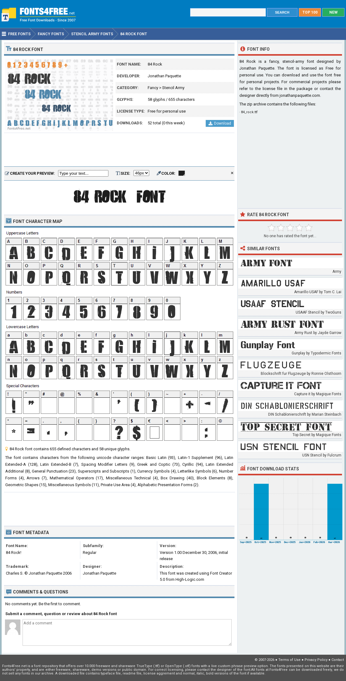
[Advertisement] (119, 150)
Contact (337, 660)
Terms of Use (289, 660)
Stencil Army (173, 87)
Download (220, 123)
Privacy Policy (316, 660)
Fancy (153, 87)
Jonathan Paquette (164, 76)
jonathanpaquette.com (300, 95)
